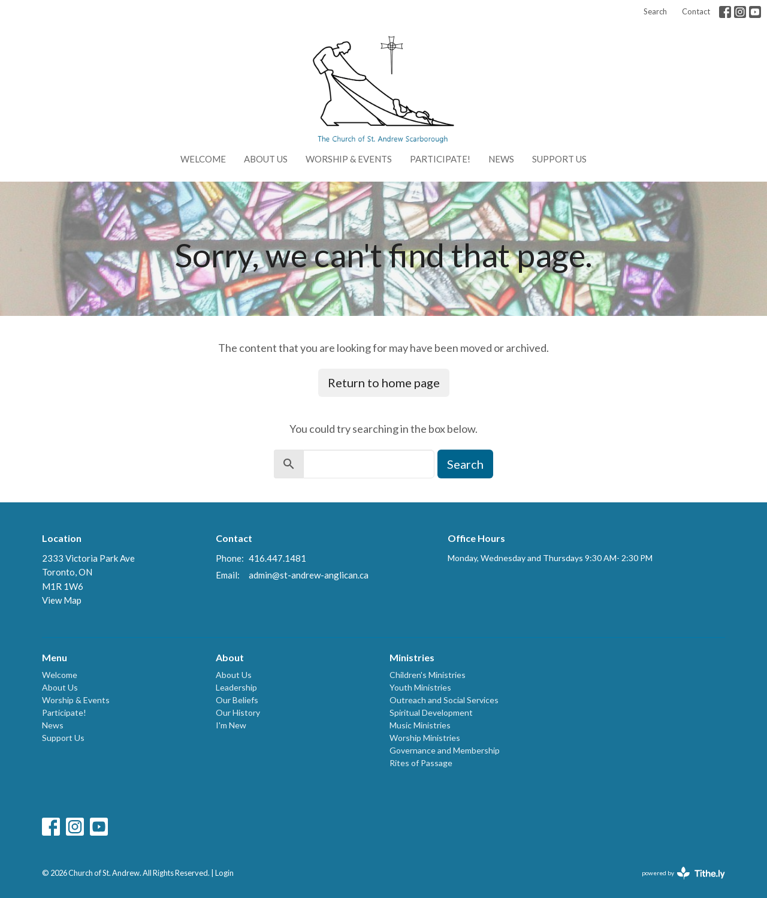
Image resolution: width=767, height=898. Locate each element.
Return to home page (384, 382)
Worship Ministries (424, 738)
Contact (696, 11)
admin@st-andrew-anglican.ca (309, 574)
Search (655, 11)
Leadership (236, 687)
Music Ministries (420, 725)
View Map (61, 600)
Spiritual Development (431, 712)
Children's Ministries (427, 675)
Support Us (559, 158)
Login (224, 873)
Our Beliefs (237, 700)
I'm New (231, 725)
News (501, 158)
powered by (683, 873)
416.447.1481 (277, 558)
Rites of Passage (420, 763)
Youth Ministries (420, 687)
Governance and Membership (444, 750)
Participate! (440, 158)
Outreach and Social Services (444, 700)
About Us (266, 158)
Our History (238, 712)
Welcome (203, 158)
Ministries (411, 657)
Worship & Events (349, 158)
